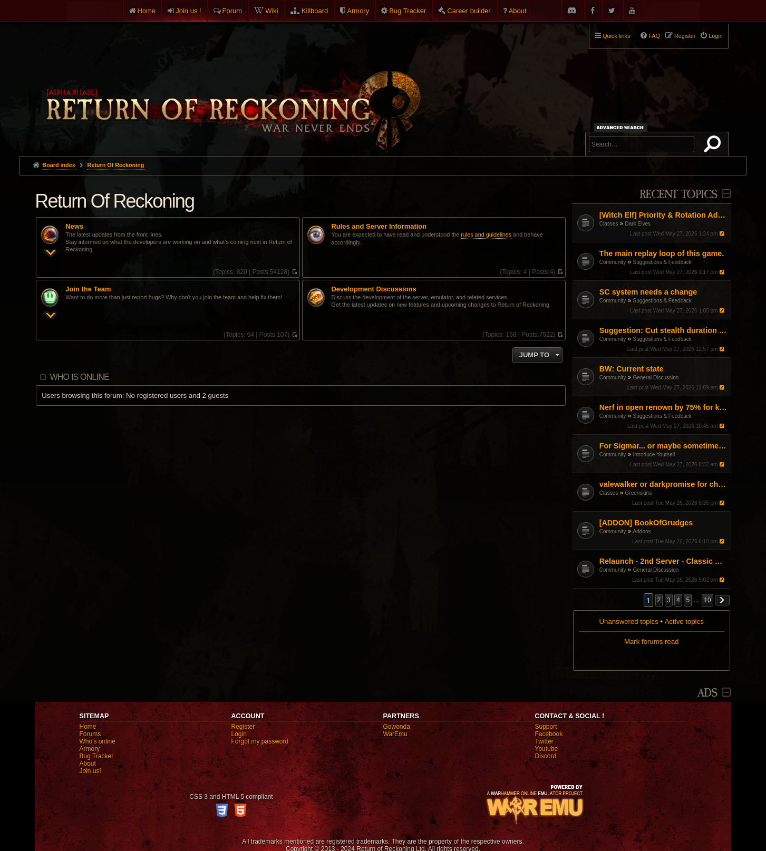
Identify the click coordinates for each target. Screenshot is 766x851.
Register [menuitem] (684, 36)
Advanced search (622, 127)
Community (612, 262)
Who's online (97, 741)
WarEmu (395, 734)
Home (147, 11)
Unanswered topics (628, 621)
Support (546, 726)
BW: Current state (631, 369)
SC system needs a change (648, 292)
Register (243, 726)
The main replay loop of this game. (661, 253)
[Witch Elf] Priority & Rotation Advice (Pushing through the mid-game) (664, 215)
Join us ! (188, 11)
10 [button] (707, 600)
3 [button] (669, 600)
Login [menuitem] (715, 36)
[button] (722, 600)
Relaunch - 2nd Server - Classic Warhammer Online (664, 561)
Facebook (549, 734)
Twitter (544, 741)
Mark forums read (651, 641)
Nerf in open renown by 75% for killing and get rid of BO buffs (664, 407)
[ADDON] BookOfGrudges (646, 523)
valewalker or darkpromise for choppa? (664, 484)
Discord (546, 756)
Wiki (271, 11)
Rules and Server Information (379, 226)
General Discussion (656, 377)
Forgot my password (260, 741)
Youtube (546, 748)
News (74, 226)
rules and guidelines (486, 234)
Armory (358, 11)
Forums (90, 734)
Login (239, 734)
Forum (232, 11)
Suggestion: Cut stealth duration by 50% (664, 330)
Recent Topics (678, 194)
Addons (642, 531)
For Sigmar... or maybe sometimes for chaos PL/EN (664, 446)
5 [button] (688, 600)
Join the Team (88, 289)
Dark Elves (638, 224)
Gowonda (396, 726)
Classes (608, 224)
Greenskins (638, 493)
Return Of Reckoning (114, 201)
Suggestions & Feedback (662, 262)
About (518, 11)
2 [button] (659, 600)
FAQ (654, 36)
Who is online (79, 377)
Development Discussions (374, 289)
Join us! (90, 771)
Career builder (468, 11)
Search (714, 145)
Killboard (315, 11)
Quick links (616, 36)
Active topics (684, 621)
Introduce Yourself (654, 454)
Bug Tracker (407, 11)
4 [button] (678, 600)
